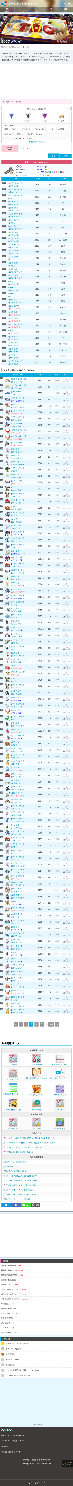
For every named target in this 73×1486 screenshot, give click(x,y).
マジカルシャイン (19, 464)
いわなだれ (16, 783)
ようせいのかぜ (16, 183)
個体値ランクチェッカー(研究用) (17, 1199)
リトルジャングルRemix (33, 129)
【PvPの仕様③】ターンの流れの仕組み (20, 1194)
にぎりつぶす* (17, 381)
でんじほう (16, 674)
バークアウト (17, 557)
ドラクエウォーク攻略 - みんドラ (13, 1441)
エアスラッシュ (18, 570)
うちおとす (16, 506)
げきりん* (16, 923)
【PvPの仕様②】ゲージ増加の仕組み (19, 1189)
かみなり (15, 859)
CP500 (61, 117)
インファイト (17, 534)
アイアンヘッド (16, 216)
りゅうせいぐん (18, 401)
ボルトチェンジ (18, 901)
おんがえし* (15, 186)
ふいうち (15, 519)
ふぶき (14, 604)
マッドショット (18, 512)
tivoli (27, 46)
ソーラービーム (18, 502)
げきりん (15, 643)
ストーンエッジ (18, 706)
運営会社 (35, 1459)
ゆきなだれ (16, 541)
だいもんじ (16, 802)
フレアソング (17, 668)
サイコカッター (18, 595)
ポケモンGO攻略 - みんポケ (23, 3)
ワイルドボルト (18, 904)
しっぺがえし (17, 827)
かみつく (13, 281)
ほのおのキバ (15, 232)
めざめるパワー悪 (19, 379)
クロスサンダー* (18, 789)
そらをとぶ (16, 942)
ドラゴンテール (18, 398)
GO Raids (4, 1446)
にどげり (15, 926)
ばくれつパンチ (18, 725)
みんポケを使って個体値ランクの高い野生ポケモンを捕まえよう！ (31, 1142)
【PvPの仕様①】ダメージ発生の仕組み (20, 1185)
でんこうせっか (18, 531)
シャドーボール (18, 573)
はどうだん (16, 936)
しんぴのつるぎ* (18, 407)
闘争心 (20, 134)
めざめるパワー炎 (19, 429)
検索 (66, 156)
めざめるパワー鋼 (19, 385)
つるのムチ (16, 691)
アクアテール (17, 847)
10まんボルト (17, 458)
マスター (45, 117)
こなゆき (15, 767)
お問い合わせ (46, 1459)
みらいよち (16, 624)
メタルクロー (17, 423)
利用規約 (25, 1459)
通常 (6, 129)
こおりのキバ (15, 238)
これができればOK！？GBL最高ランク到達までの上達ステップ (29, 1138)
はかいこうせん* (18, 866)
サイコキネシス (18, 483)
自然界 (61, 129)
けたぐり (15, 404)
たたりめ (15, 652)
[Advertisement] (36, 1234)
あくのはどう (17, 522)
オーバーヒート (18, 585)
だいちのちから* (18, 592)
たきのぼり (16, 391)
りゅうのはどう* (18, 1012)
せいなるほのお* (18, 432)
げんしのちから (18, 910)
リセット (53, 155)
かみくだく (16, 878)
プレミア (15, 129)
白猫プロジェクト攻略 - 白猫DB (12, 1435)
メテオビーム (17, 413)
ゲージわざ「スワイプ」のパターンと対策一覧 (23, 1147)
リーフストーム (18, 579)
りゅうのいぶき (18, 493)
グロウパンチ (15, 308)
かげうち (15, 681)
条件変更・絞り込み (36, 141)
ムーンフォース (18, 445)
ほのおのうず (17, 793)
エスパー (51, 129)
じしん (14, 471)
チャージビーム (18, 786)
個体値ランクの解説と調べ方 (16, 1171)
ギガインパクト (18, 426)
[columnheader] (16, 179)
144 (51, 1024)
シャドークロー (18, 480)
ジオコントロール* (19, 659)
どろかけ (15, 742)
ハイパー (28, 117)
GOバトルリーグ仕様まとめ (16, 1161)
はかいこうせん (18, 636)
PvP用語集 (9, 1166)
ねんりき (15, 449)
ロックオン (16, 614)
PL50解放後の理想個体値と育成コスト (20, 1152)
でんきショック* (18, 672)
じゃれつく (14, 192)
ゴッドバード (17, 751)
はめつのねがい (18, 477)
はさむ (12, 198)
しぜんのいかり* (18, 732)
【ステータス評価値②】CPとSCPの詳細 (21, 1180)
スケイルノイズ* (18, 553)
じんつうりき (17, 525)
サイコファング (18, 796)
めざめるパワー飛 (19, 436)
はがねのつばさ (18, 990)
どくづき (15, 551)
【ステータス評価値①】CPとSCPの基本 (21, 1176)
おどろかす (14, 201)
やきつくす (16, 665)
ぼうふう (15, 757)
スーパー (12, 117)
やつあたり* (15, 339)
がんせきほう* (17, 509)
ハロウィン (9, 134)
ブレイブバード (18, 598)
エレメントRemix (34, 134)
